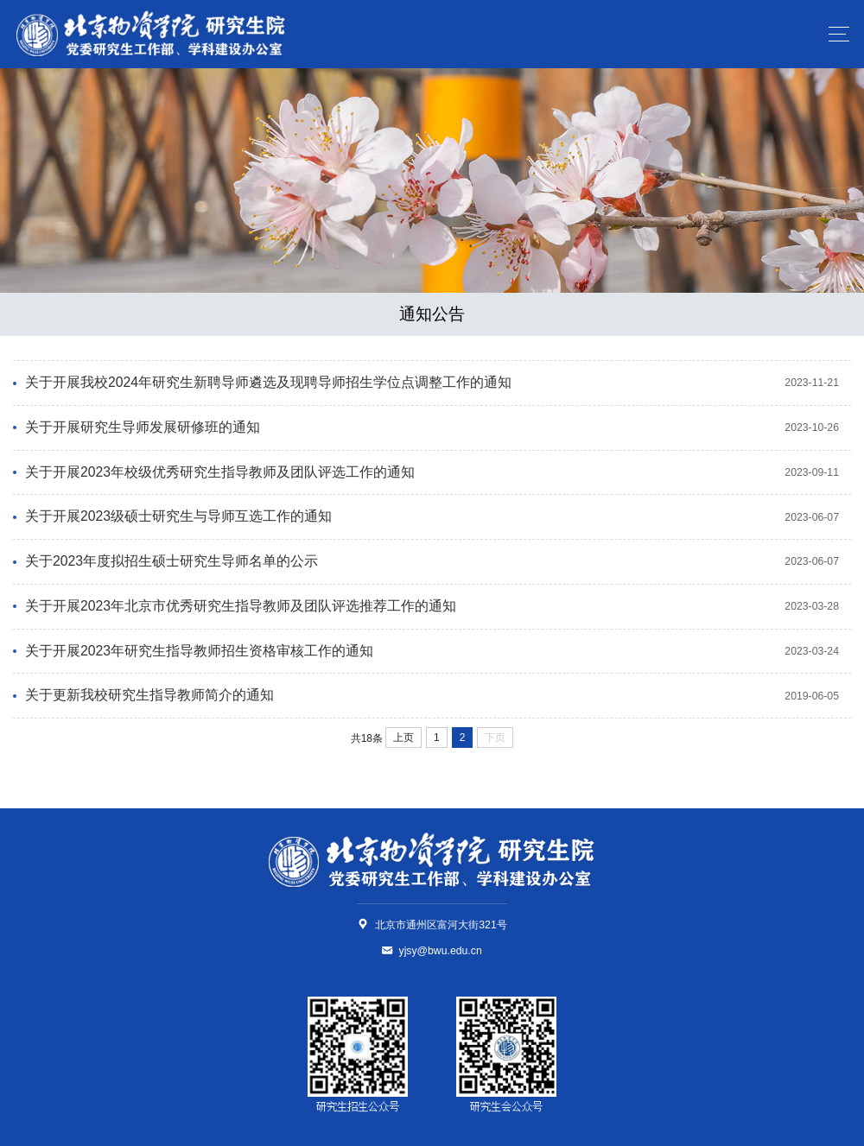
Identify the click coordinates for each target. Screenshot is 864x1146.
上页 (403, 737)
